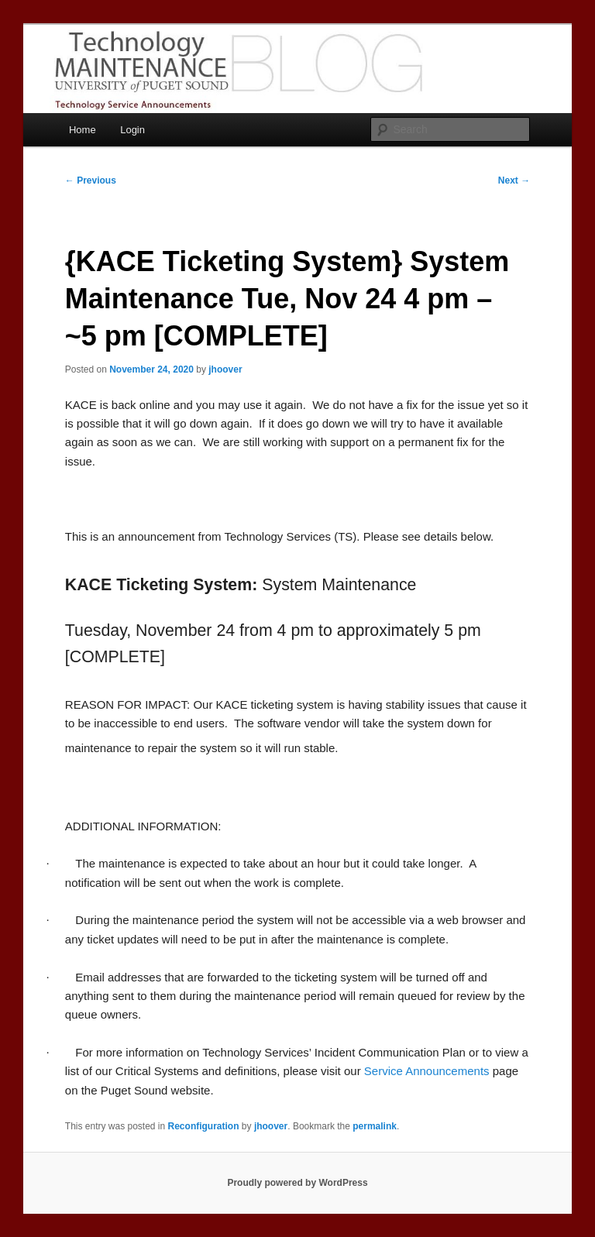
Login (132, 130)
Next (514, 180)
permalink (375, 1126)
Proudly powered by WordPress (297, 1182)
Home (82, 130)
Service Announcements (427, 1070)
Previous (90, 180)
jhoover (225, 369)
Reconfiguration (203, 1126)
